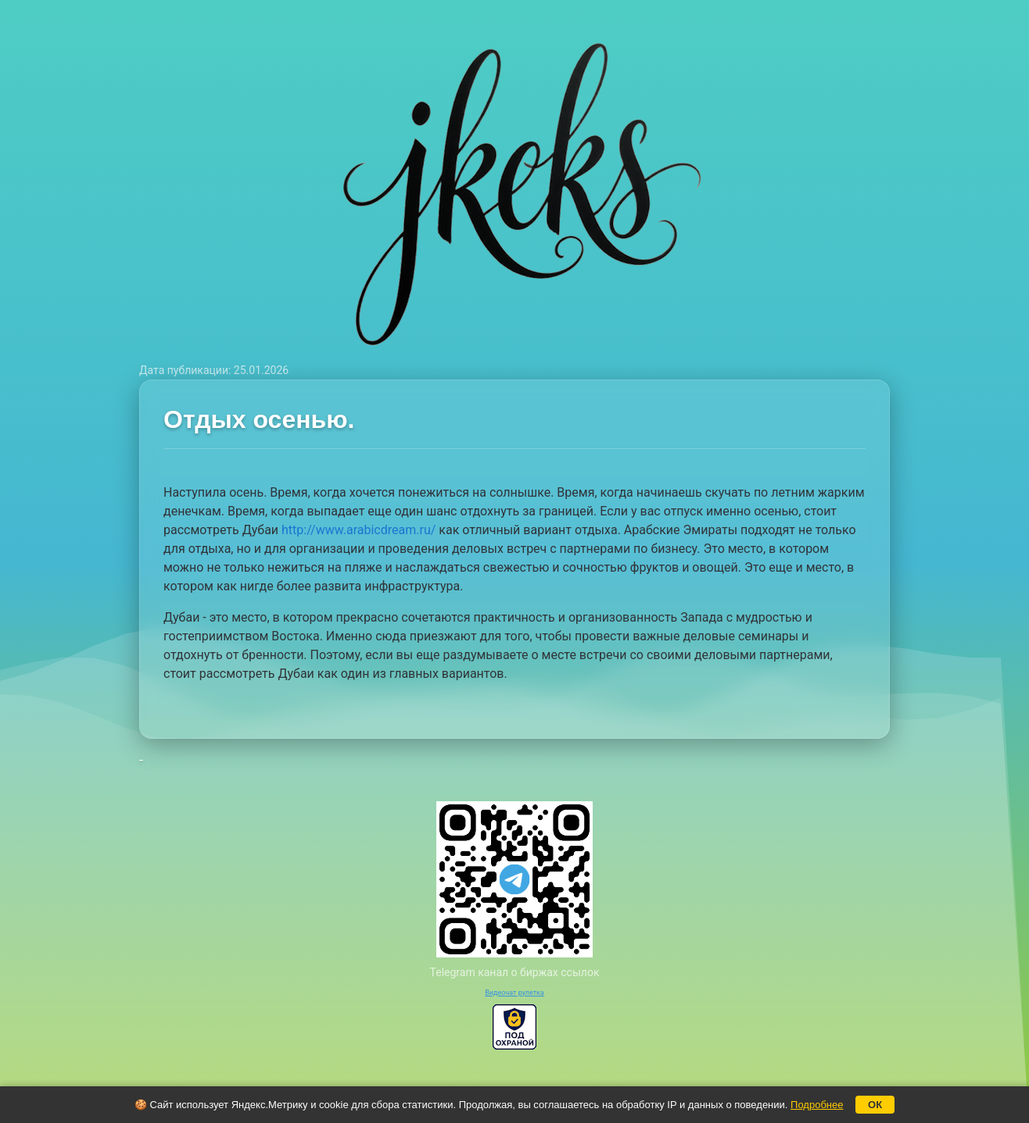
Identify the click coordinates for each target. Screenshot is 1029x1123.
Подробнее (817, 1105)
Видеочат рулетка (514, 992)
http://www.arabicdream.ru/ (358, 529)
